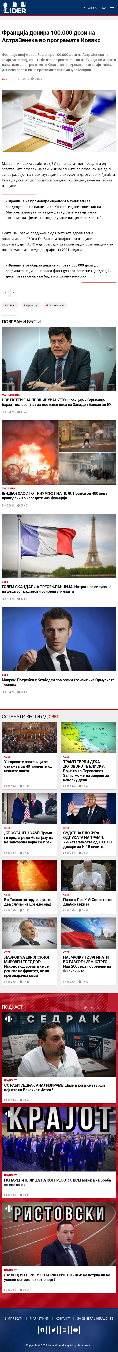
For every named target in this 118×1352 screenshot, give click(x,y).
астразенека (56, 305)
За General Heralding (95, 1318)
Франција (32, 305)
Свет (5, 78)
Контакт (63, 1318)
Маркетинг (39, 1318)
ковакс (11, 305)
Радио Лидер (14, 7)
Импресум (14, 1318)
